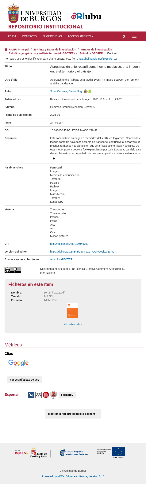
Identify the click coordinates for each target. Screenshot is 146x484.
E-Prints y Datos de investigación (55, 49)
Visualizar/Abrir (73, 324)
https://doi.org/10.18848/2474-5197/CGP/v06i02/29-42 (82, 251)
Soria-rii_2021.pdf (54, 292)
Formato (67, 394)
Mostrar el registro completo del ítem (71, 413)
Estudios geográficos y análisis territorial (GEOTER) (42, 53)
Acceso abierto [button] (80, 36)
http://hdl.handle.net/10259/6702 (98, 58)
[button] (124, 36)
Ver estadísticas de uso (24, 379)
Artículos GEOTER (91, 53)
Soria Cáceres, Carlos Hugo (66, 91)
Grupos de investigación (96, 49)
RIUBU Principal (19, 49)
